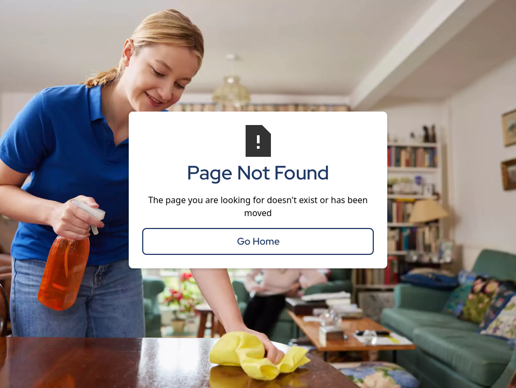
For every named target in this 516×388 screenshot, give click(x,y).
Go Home (258, 241)
